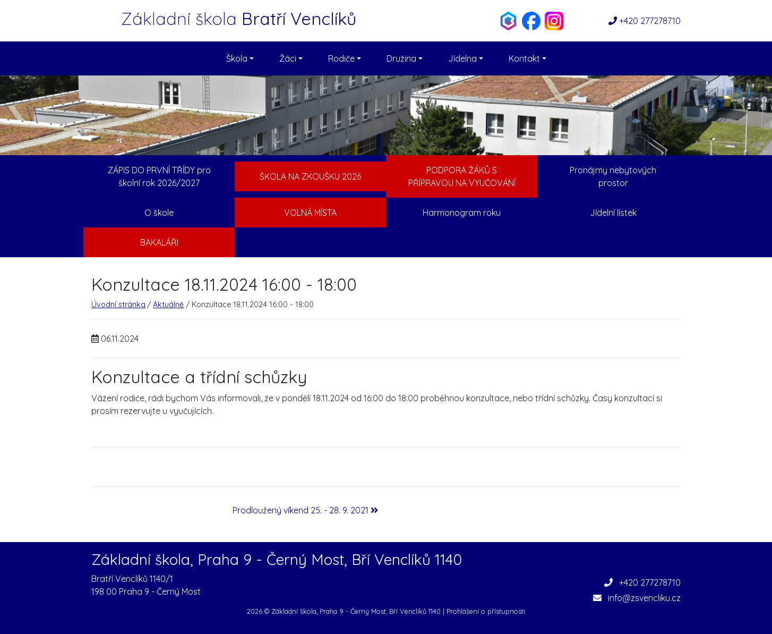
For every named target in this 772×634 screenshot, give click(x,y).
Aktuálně (168, 304)
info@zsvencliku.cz (637, 598)
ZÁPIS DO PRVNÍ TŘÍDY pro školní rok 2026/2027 (159, 176)
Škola (240, 58)
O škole (159, 212)
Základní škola (238, 18)
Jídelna (465, 58)
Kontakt (527, 58)
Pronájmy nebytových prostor (613, 176)
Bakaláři (159, 242)
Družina (405, 58)
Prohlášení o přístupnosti (486, 611)
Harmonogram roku (462, 212)
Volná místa (310, 212)
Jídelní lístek (613, 212)
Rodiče (344, 58)
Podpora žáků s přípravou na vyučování (462, 176)
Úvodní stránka (118, 304)
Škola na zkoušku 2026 (310, 176)
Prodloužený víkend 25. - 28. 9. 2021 (305, 510)
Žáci (291, 58)
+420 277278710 (644, 20)
